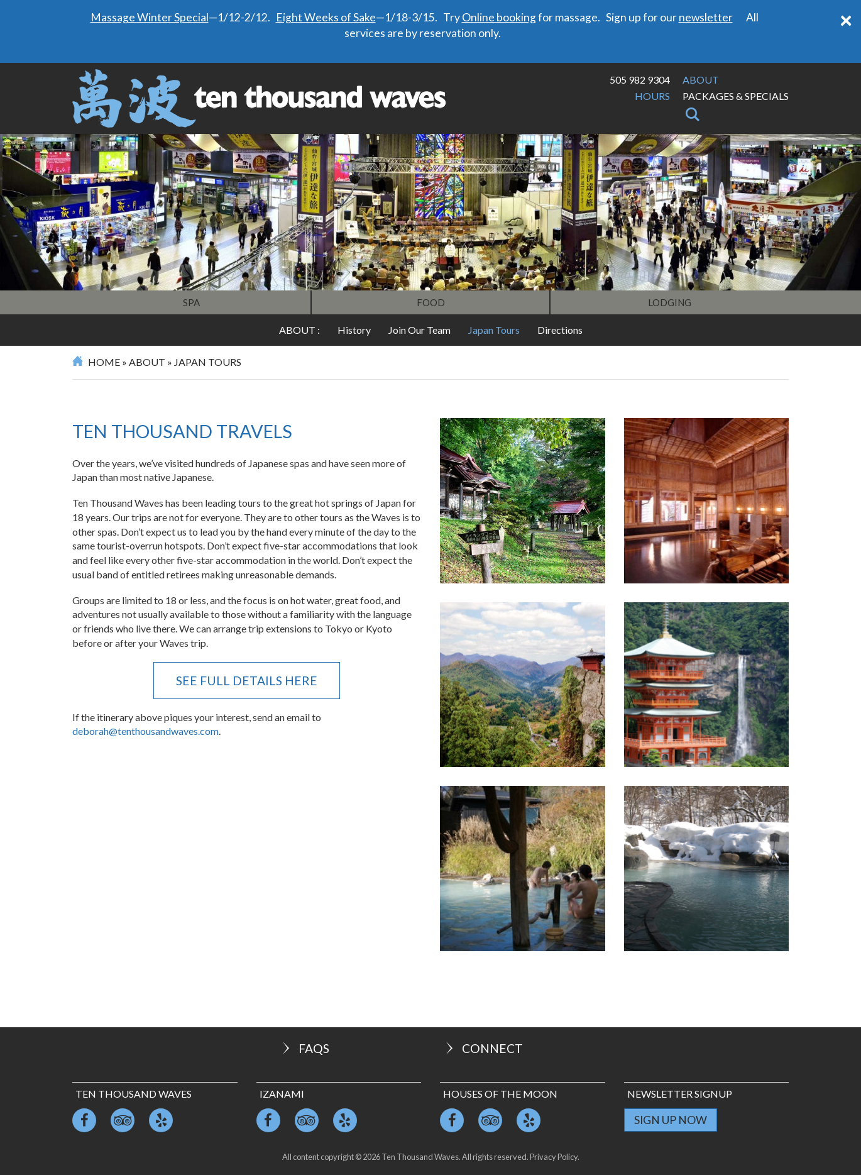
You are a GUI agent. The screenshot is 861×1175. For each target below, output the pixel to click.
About (701, 80)
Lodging (669, 302)
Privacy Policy (554, 1157)
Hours (652, 96)
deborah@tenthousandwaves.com (145, 731)
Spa (191, 302)
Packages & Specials (736, 96)
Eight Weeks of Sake (326, 17)
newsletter (706, 17)
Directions (560, 330)
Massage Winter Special (149, 17)
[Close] (846, 19)
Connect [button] (483, 1048)
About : (299, 330)
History (354, 330)
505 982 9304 (640, 80)
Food (431, 302)
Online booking (499, 17)
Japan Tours (494, 330)
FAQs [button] (304, 1048)
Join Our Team (419, 330)
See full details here (246, 680)
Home (104, 362)
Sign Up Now (670, 1120)
